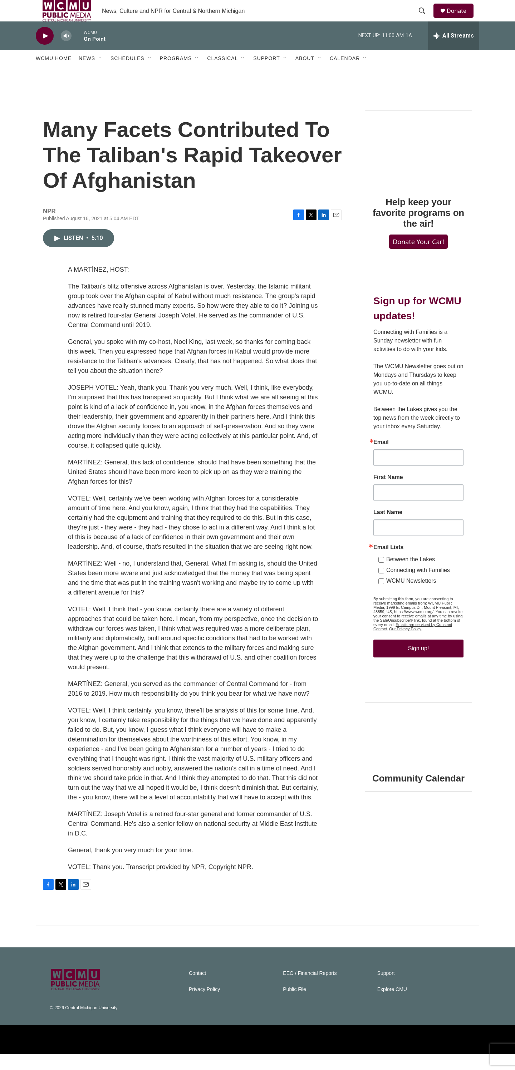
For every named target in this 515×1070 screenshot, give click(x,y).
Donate (461, 19)
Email (381, 458)
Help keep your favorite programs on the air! (418, 229)
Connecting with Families (418, 586)
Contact (197, 989)
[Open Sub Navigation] (100, 74)
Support (266, 74)
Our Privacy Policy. (405, 645)
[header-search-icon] (425, 19)
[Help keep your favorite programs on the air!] (418, 164)
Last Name (387, 528)
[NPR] (127, 1056)
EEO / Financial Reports (310, 989)
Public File (294, 1005)
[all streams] (453, 52)
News (87, 74)
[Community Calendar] (418, 749)
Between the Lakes (410, 575)
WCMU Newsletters (411, 597)
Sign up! (418, 664)
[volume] (66, 52)
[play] (44, 52)
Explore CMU (392, 1005)
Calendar (345, 74)
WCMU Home (54, 74)
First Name (388, 493)
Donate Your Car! (418, 257)
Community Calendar (418, 794)
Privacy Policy (204, 1005)
